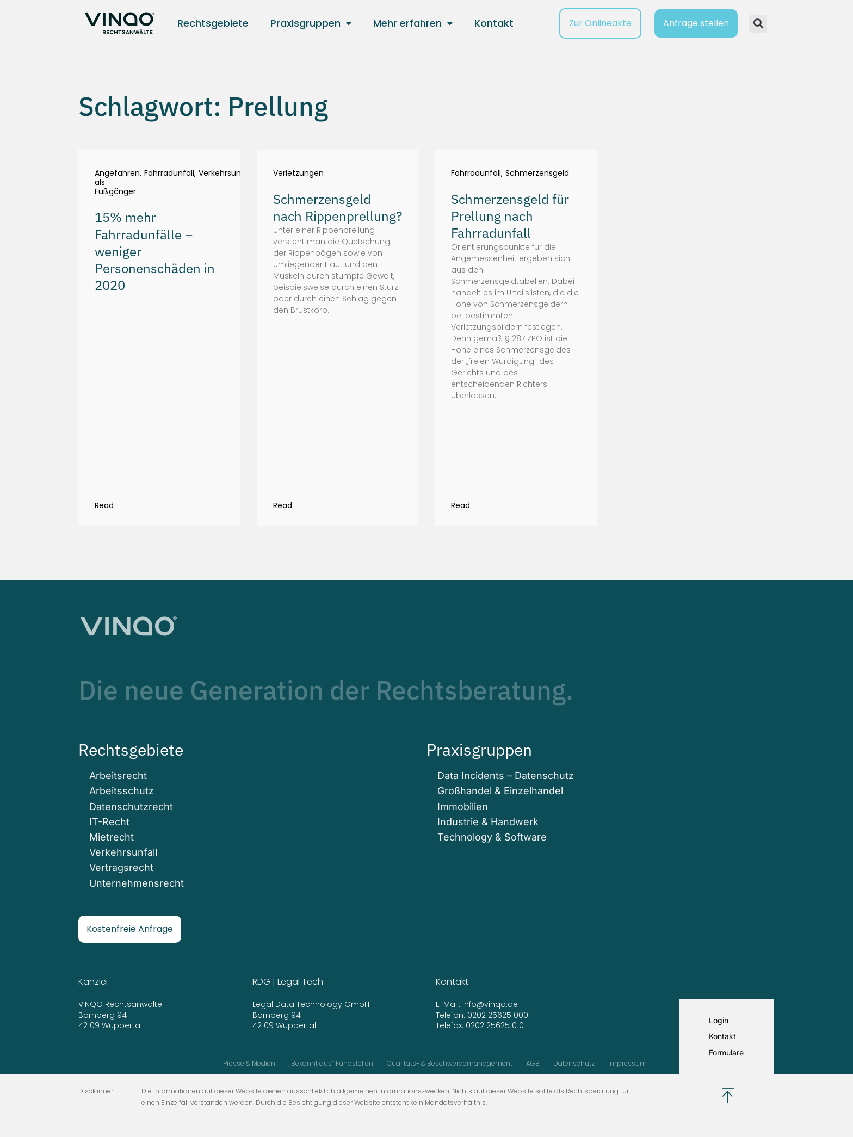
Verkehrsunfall (225, 173)
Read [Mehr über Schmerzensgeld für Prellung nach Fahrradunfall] (460, 505)
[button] (758, 24)
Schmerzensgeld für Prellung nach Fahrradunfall (510, 216)
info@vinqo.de (491, 1004)
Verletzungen (298, 173)
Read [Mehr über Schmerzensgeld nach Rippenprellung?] (282, 505)
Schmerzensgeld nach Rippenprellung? (337, 207)
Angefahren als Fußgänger (117, 182)
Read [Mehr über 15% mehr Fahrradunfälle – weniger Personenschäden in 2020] (104, 505)
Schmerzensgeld (537, 173)
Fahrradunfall (169, 173)
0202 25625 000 (497, 1015)
